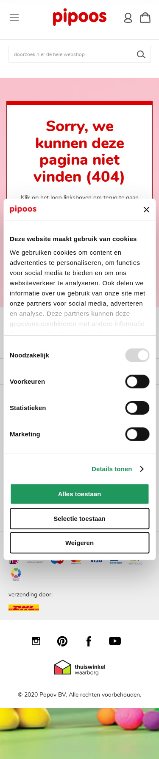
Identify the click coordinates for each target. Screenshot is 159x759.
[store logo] (79, 17)
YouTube (119, 641)
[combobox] (79, 54)
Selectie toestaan (79, 518)
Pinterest (66, 641)
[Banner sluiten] (146, 210)
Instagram (40, 641)
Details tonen (112, 468)
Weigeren (79, 542)
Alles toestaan (79, 494)
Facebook (93, 641)
